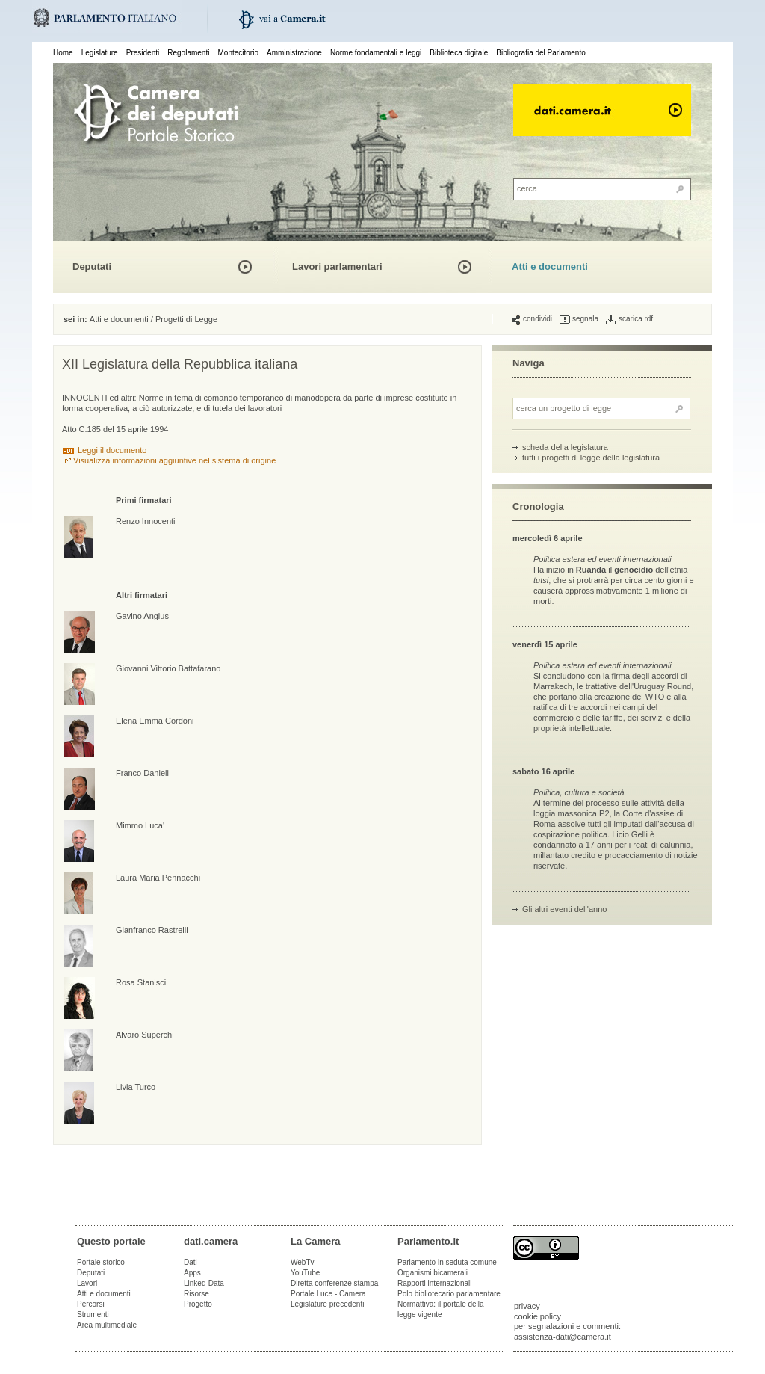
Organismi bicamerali (432, 1273)
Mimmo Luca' (140, 825)
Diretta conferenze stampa (334, 1283)
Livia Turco (135, 1086)
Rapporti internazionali (434, 1283)
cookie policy (537, 1316)
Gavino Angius (142, 615)
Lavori (87, 1283)
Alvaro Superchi (145, 1034)
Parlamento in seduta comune (447, 1262)
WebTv (303, 1262)
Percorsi (91, 1304)
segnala (579, 319)
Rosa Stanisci (141, 982)
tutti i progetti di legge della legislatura (591, 457)
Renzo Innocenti (146, 521)
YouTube (305, 1273)
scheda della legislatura (565, 447)
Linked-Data (204, 1283)
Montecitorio (237, 53)
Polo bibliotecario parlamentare (449, 1294)
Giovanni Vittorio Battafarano (168, 668)
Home (63, 53)
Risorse (196, 1294)
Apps (192, 1273)
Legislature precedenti (327, 1304)
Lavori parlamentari (337, 266)
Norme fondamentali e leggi (375, 53)
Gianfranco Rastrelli (152, 929)
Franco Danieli (142, 772)
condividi (532, 319)
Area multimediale (107, 1325)
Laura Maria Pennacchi (158, 877)
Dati (190, 1262)
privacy (527, 1305)
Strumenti (93, 1314)
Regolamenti (188, 53)
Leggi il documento (112, 450)
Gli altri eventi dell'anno (564, 909)
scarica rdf (629, 319)
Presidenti (142, 53)
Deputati (91, 266)
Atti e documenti (550, 266)
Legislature (99, 53)
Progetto (198, 1304)
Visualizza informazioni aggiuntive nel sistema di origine (174, 460)
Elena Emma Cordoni (155, 720)
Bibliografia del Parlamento (541, 53)
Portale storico (101, 1262)
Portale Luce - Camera (328, 1294)
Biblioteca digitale (459, 53)
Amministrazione (294, 53)
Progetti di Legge (186, 319)
